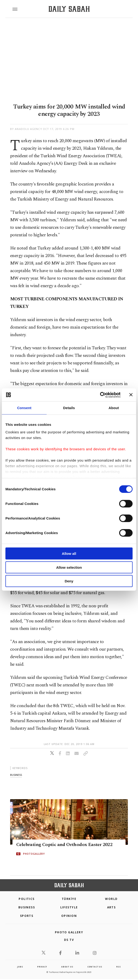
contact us (94, 966)
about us (67, 966)
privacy (42, 966)
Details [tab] (69, 408)
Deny (69, 581)
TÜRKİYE (69, 899)
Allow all (69, 554)
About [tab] (114, 408)
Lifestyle (69, 907)
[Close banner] (131, 394)
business (16, 775)
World (111, 899)
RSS (118, 966)
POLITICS (27, 899)
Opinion (69, 916)
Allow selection (69, 567)
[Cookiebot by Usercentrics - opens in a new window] (100, 395)
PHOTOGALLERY (34, 853)
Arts (111, 907)
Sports (26, 916)
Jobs (20, 966)
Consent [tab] (24, 408)
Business (26, 907)
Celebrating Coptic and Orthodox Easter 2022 (64, 844)
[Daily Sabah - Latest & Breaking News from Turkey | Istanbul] (69, 9)
